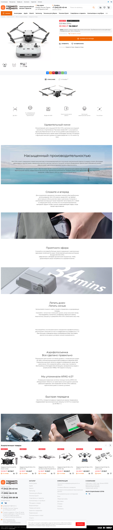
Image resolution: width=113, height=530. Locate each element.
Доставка (60, 501)
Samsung (39, 13)
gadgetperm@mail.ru (10, 506)
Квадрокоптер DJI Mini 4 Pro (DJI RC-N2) (65, 468)
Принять (80, 524)
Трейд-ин (19, 2)
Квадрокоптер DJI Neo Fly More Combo (102, 468)
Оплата (40, 2)
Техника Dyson (64, 13)
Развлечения (33, 513)
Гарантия (33, 2)
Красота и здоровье (35, 510)
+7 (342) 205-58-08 (9, 497)
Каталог (6, 13)
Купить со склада (85, 39)
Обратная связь (62, 499)
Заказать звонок (56, 9)
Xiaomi (31, 13)
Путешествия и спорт (36, 515)
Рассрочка (12, 2)
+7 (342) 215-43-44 (59, 7)
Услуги (31, 518)
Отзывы (59, 504)
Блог (58, 496)
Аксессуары (18, 13)
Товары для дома (34, 508)
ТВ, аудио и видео (35, 503)
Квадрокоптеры (70, 47)
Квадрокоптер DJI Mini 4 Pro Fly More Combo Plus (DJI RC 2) (47, 468)
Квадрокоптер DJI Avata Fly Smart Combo (8, 468)
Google (31, 520)
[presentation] (106, 445)
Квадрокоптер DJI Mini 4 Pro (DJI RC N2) (27, 468)
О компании (4, 2)
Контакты (26, 2)
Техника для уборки (50, 13)
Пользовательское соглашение (67, 494)
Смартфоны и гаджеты (78, 13)
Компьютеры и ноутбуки (95, 13)
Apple (26, 13)
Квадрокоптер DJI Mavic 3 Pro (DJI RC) (84, 468)
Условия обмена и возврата (66, 487)
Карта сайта (12, 528)
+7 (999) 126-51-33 (9, 493)
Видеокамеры (33, 505)
